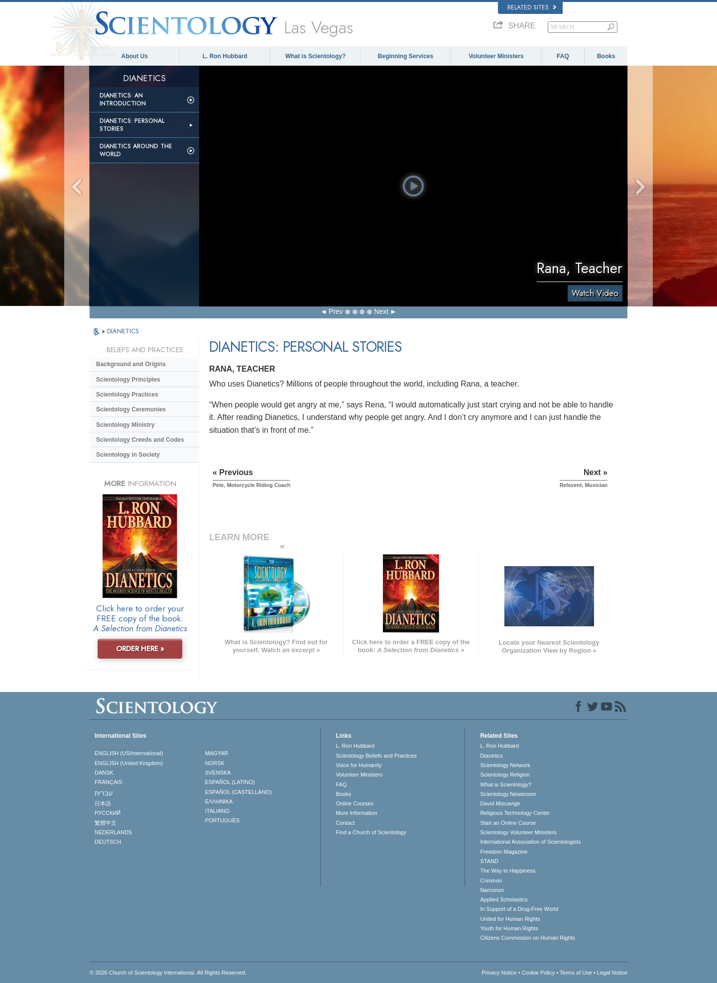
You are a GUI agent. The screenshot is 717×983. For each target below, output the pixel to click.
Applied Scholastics (503, 899)
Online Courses (354, 803)
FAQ (563, 56)
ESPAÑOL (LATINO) (230, 782)
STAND (489, 861)
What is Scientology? (315, 56)
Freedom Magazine (503, 852)
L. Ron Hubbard (225, 56)
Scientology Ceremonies (131, 409)
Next (381, 311)
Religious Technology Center (515, 813)
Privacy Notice (498, 973)
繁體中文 (106, 823)
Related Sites (531, 7)
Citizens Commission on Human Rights (527, 938)
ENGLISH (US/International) (129, 753)
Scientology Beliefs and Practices (376, 756)
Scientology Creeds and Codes (140, 439)
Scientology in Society (128, 454)
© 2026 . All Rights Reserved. (168, 973)
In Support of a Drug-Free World (519, 909)
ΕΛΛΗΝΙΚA (219, 801)
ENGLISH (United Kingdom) (129, 763)
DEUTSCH (108, 842)
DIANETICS (123, 331)
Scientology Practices (127, 394)
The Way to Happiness (507, 871)
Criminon (491, 881)
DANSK (104, 773)
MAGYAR (217, 753)
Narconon (492, 890)
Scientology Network (505, 765)
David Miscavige (500, 803)
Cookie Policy (538, 973)
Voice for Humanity (358, 765)
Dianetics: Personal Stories (132, 124)
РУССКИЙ (107, 813)
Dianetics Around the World (136, 150)
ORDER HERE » (140, 649)
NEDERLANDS (113, 832)
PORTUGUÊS (222, 820)
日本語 (103, 803)
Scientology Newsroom (508, 794)
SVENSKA (218, 773)
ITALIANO (217, 811)
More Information (356, 813)
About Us (134, 56)
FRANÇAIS (108, 782)
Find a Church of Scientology (371, 832)
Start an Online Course (508, 823)
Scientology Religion (505, 775)
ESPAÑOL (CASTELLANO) (238, 792)
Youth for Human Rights (509, 928)
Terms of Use (576, 973)
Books (606, 56)
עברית (104, 793)
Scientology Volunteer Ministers (518, 832)
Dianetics (491, 756)
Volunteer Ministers (496, 56)
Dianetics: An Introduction (123, 99)
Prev (336, 311)
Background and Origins (131, 364)
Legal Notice (612, 973)
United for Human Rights (510, 919)
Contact (345, 823)
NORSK (215, 763)
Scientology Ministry (125, 424)
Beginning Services (405, 56)
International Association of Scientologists (530, 842)
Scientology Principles (128, 379)
